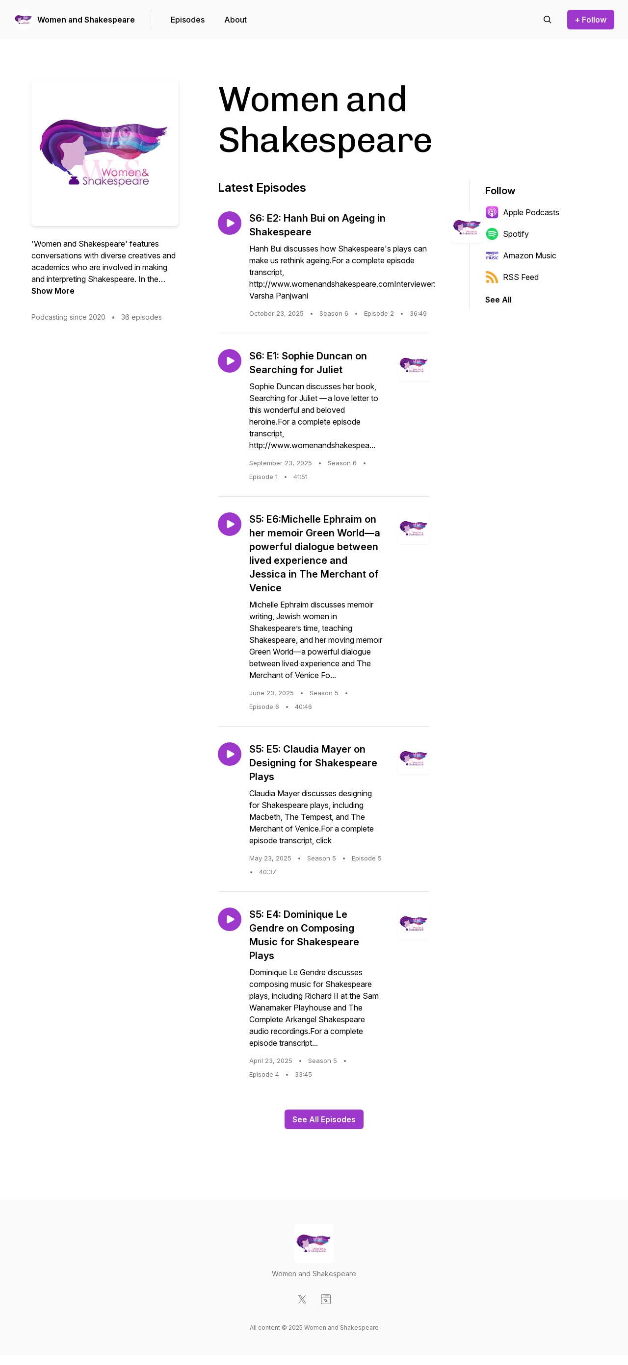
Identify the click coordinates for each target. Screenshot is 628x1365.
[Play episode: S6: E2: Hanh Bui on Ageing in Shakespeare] (229, 223)
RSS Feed (512, 277)
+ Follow (590, 20)
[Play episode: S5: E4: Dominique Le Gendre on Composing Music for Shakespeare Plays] (229, 919)
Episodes (188, 20)
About (235, 20)
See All (498, 299)
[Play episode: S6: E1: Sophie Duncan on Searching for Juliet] (229, 361)
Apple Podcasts (522, 212)
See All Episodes (324, 1119)
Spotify (507, 234)
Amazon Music (520, 255)
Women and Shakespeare (86, 20)
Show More (53, 291)
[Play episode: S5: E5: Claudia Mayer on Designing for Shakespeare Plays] (229, 754)
